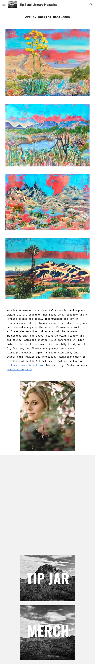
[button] (4, 4)
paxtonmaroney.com (19, 369)
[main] (47, 17)
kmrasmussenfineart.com (27, 365)
